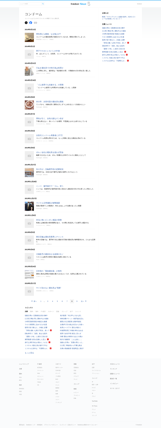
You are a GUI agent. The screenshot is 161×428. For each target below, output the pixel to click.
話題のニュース (115, 374)
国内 (31, 311)
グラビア (76, 376)
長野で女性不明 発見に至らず (70, 333)
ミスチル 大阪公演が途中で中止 (36, 345)
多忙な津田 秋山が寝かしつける (36, 342)
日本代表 (57, 370)
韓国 (20, 391)
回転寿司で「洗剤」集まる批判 (36, 333)
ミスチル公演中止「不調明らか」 (37, 348)
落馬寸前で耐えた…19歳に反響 (36, 327)
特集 (75, 398)
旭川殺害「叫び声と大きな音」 (71, 315)
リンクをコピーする (35, 23)
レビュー (76, 392)
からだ (94, 387)
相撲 (56, 393)
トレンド (78, 311)
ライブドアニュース (78, 4)
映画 (75, 389)
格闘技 (57, 388)
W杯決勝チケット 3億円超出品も (72, 318)
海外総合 (21, 388)
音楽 (75, 370)
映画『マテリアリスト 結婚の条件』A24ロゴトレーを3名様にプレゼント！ (119, 18)
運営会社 (22, 425)
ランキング (113, 369)
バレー (57, 399)
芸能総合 (76, 367)
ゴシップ (64, 311)
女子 (71, 311)
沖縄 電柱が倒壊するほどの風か (71, 336)
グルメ (94, 396)
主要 (26, 311)
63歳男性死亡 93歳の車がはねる (71, 330)
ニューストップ (24, 364)
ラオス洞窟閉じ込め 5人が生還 (36, 324)
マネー (94, 390)
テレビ (75, 379)
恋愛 (93, 367)
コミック (94, 415)
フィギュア (58, 402)
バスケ (57, 396)
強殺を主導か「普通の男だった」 (72, 342)
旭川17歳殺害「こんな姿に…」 (71, 339)
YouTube (95, 401)
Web (38, 373)
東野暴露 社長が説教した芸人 (35, 339)
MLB (56, 379)
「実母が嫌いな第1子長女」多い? (37, 330)
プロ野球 (57, 376)
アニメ (94, 409)
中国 (20, 394)
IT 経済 (43, 311)
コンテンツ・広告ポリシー (67, 425)
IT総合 (39, 382)
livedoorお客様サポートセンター (87, 425)
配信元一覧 (113, 378)
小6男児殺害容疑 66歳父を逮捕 (36, 321)
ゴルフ (57, 382)
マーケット (40, 370)
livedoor (139, 4)
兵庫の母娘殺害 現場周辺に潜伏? (72, 348)
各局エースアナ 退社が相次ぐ (70, 327)
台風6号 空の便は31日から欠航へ (72, 324)
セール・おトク (115, 388)
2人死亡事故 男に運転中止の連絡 (36, 318)
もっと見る (29, 353)
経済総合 (39, 367)
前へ (35, 301)
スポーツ (51, 311)
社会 (20, 377)
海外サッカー (59, 367)
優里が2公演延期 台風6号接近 (70, 321)
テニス (57, 385)
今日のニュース (115, 364)
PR (38, 385)
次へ (82, 301)
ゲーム (94, 412)
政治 (20, 380)
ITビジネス (40, 379)
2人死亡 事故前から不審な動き (71, 345)
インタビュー (114, 383)
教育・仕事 (95, 384)
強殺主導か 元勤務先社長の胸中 (36, 315)
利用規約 (39, 425)
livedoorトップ (30, 425)
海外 (36, 311)
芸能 (57, 311)
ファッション (95, 373)
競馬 (56, 391)
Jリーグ (57, 373)
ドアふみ (89, 4)
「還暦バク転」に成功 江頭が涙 (36, 336)
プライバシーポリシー (51, 425)
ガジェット (40, 376)
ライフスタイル (96, 370)
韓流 (75, 373)
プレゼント (77, 395)
